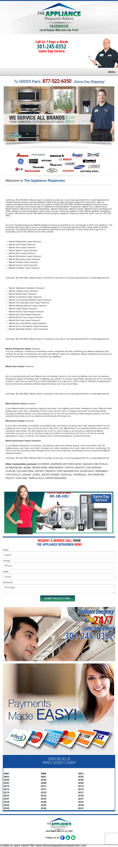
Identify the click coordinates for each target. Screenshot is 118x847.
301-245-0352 (51, 46)
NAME (6, 550)
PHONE (6, 561)
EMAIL (6, 572)
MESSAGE (8, 582)
